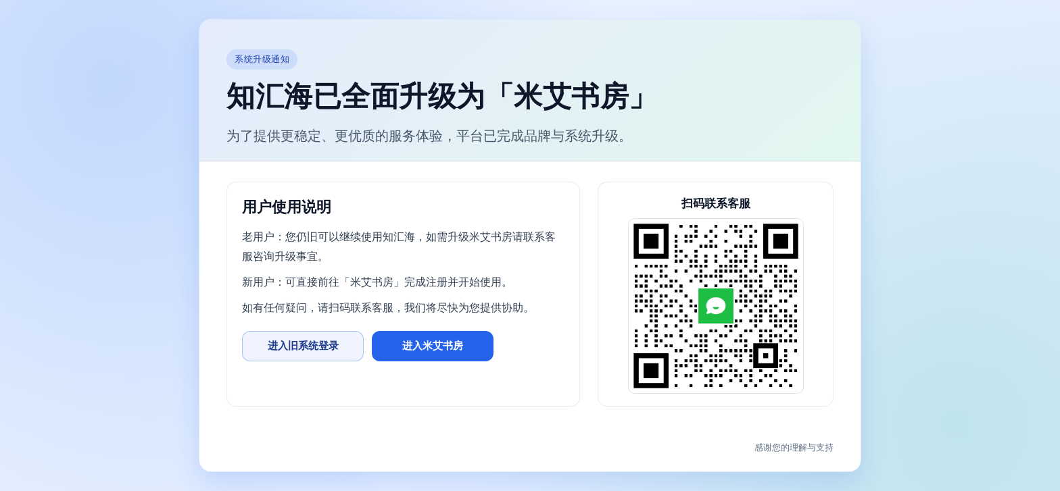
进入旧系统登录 (303, 345)
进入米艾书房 (432, 345)
